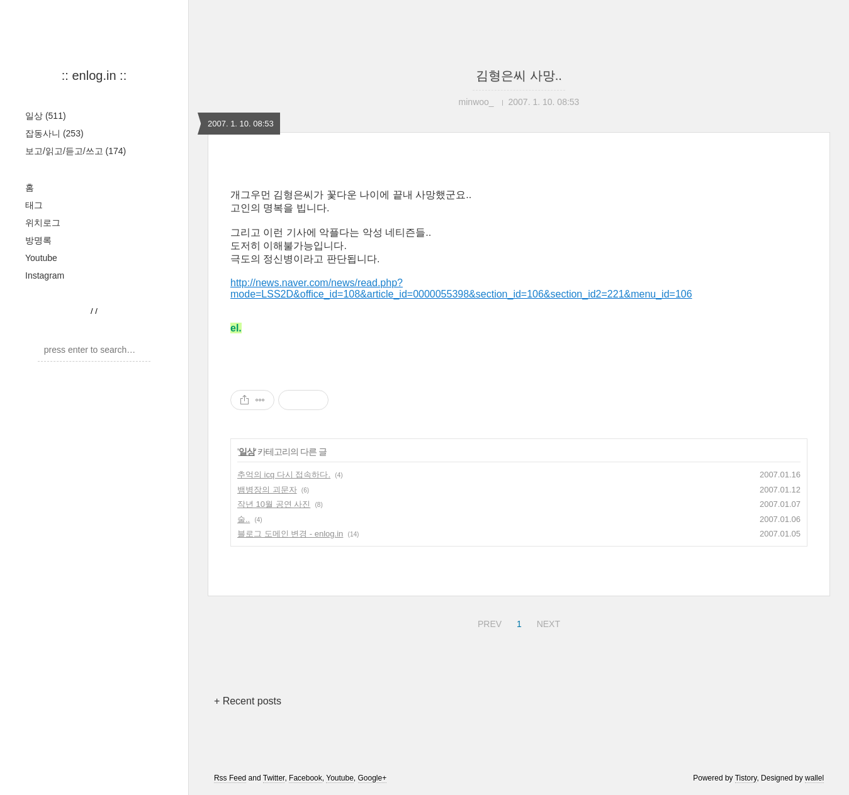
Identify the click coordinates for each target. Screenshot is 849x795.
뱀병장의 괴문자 (267, 489)
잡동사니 (54, 133)
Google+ (372, 778)
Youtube (41, 258)
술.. (243, 519)
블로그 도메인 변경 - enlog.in (290, 533)
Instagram (44, 275)
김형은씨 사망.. (519, 75)
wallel (814, 778)
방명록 (38, 240)
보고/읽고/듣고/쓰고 (75, 151)
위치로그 (42, 223)
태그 (34, 205)
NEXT (547, 622)
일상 (45, 116)
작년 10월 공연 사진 (273, 504)
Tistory (746, 778)
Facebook (305, 778)
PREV (488, 622)
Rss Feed (230, 778)
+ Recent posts (247, 701)
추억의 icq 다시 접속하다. (283, 474)
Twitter (274, 778)
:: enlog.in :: (94, 75)
